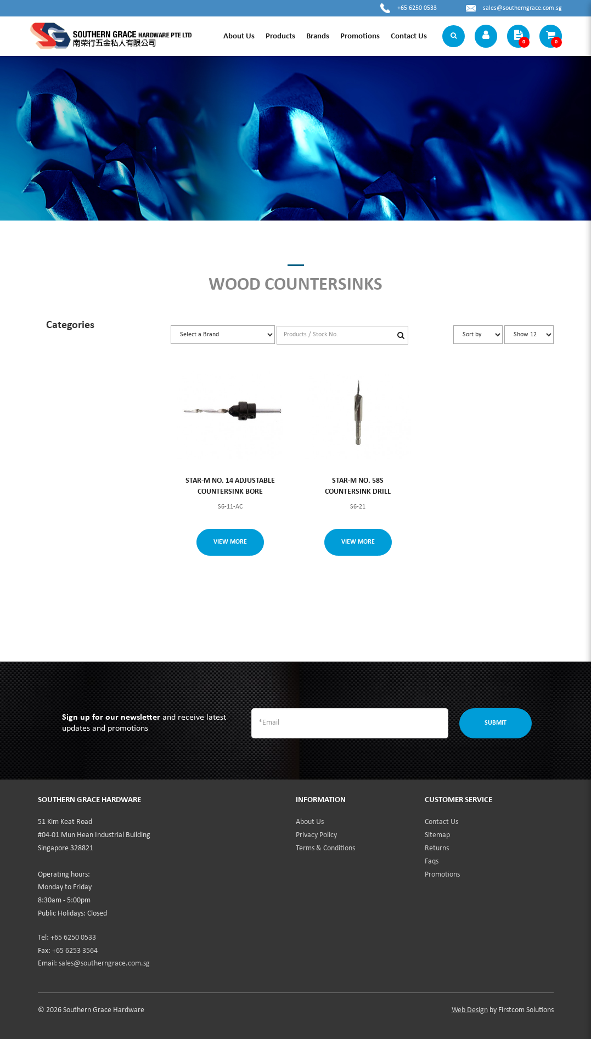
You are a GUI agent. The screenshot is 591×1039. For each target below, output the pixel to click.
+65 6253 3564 (75, 951)
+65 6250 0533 (417, 8)
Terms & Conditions (325, 848)
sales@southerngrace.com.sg (522, 8)
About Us (310, 822)
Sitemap (437, 835)
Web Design (470, 1010)
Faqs (431, 861)
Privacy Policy (316, 835)
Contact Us (441, 822)
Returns (437, 848)
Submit (495, 723)
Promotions (442, 875)
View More (230, 542)
